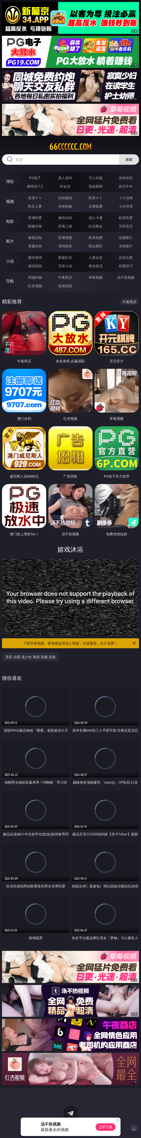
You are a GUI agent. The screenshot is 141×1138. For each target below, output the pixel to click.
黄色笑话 (96, 266)
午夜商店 (65, 277)
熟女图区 (96, 246)
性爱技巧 (126, 266)
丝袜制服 (65, 206)
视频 (10, 201)
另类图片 (126, 246)
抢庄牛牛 (126, 186)
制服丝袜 (35, 226)
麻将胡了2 (35, 186)
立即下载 (106, 1127)
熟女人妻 (35, 206)
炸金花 (65, 186)
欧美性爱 (126, 217)
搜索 (129, 159)
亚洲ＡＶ (35, 197)
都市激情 (35, 257)
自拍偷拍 (65, 197)
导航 (10, 281)
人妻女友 (96, 257)
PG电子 (35, 177)
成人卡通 (96, 217)
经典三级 (65, 226)
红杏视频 (35, 285)
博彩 (10, 181)
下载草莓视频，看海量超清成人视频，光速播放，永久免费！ (79, 643)
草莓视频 (96, 277)
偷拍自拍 (65, 217)
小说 (10, 261)
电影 (10, 221)
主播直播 (96, 206)
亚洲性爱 (35, 217)
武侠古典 (126, 257)
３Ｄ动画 (126, 197)
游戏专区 (126, 177)
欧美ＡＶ (96, 197)
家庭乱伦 (65, 257)
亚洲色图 (65, 237)
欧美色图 (96, 237)
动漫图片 (126, 237)
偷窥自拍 (35, 237)
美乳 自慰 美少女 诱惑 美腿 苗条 (30, 656)
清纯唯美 (65, 246)
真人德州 (65, 177)
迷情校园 (35, 266)
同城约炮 (35, 277)
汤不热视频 (126, 277)
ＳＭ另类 (126, 206)
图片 (10, 241)
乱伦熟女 (96, 226)
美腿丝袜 (35, 246)
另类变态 (126, 226)
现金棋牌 (96, 186)
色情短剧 (65, 285)
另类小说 (65, 266)
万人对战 (96, 177)
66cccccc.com (70, 147)
